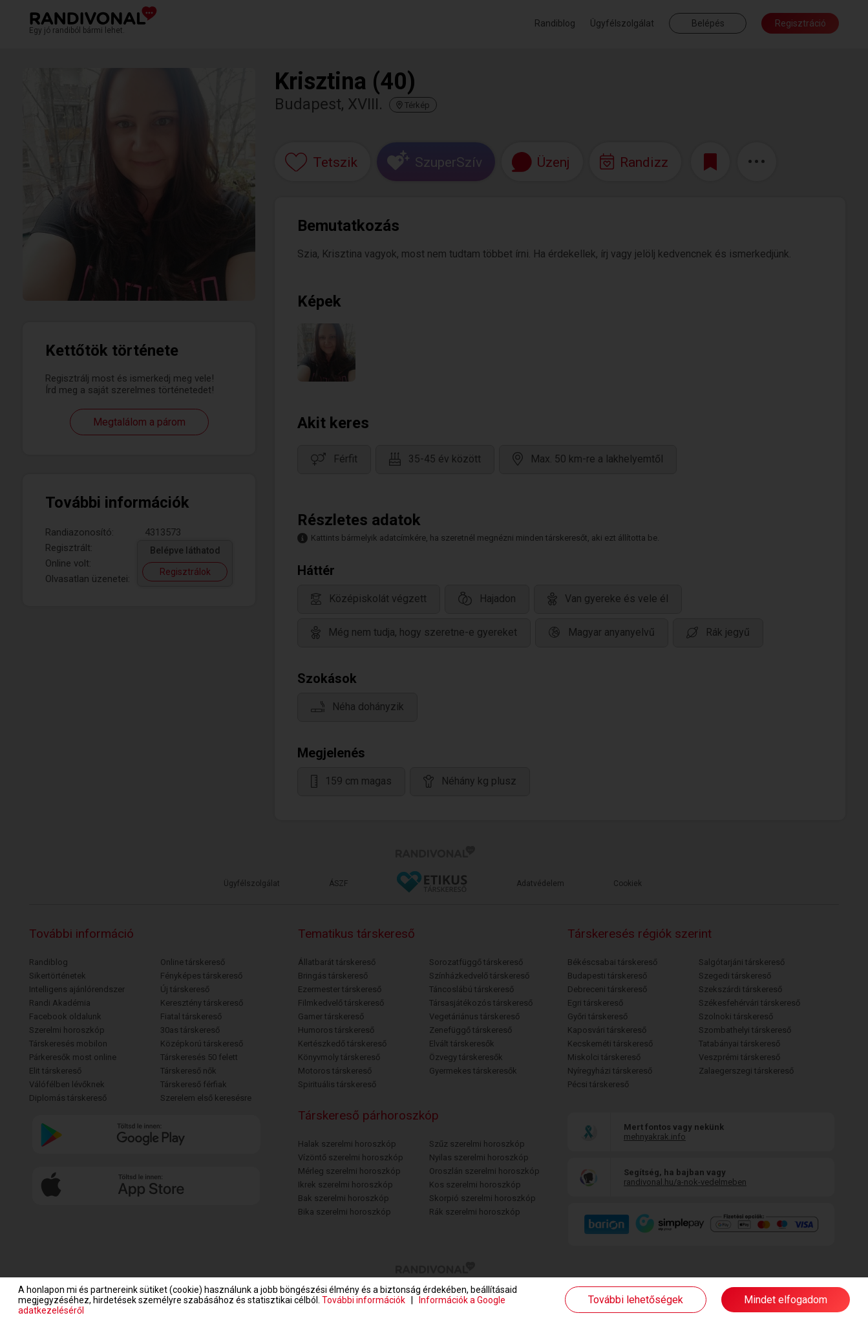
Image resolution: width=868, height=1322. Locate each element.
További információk (363, 1300)
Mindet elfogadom (785, 1300)
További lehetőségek (635, 1300)
